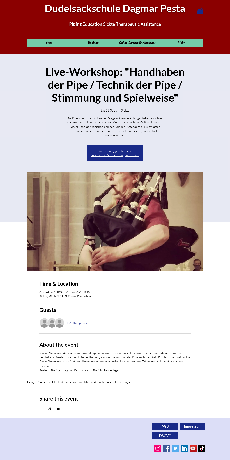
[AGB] (165, 426)
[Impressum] (192, 426)
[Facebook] (166, 448)
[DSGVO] (165, 435)
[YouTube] (193, 448)
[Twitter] (175, 448)
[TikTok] (201, 448)
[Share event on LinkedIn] (58, 408)
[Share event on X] (50, 408)
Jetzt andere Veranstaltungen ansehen (115, 155)
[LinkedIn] (184, 448)
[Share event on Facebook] (41, 408)
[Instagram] (157, 448)
